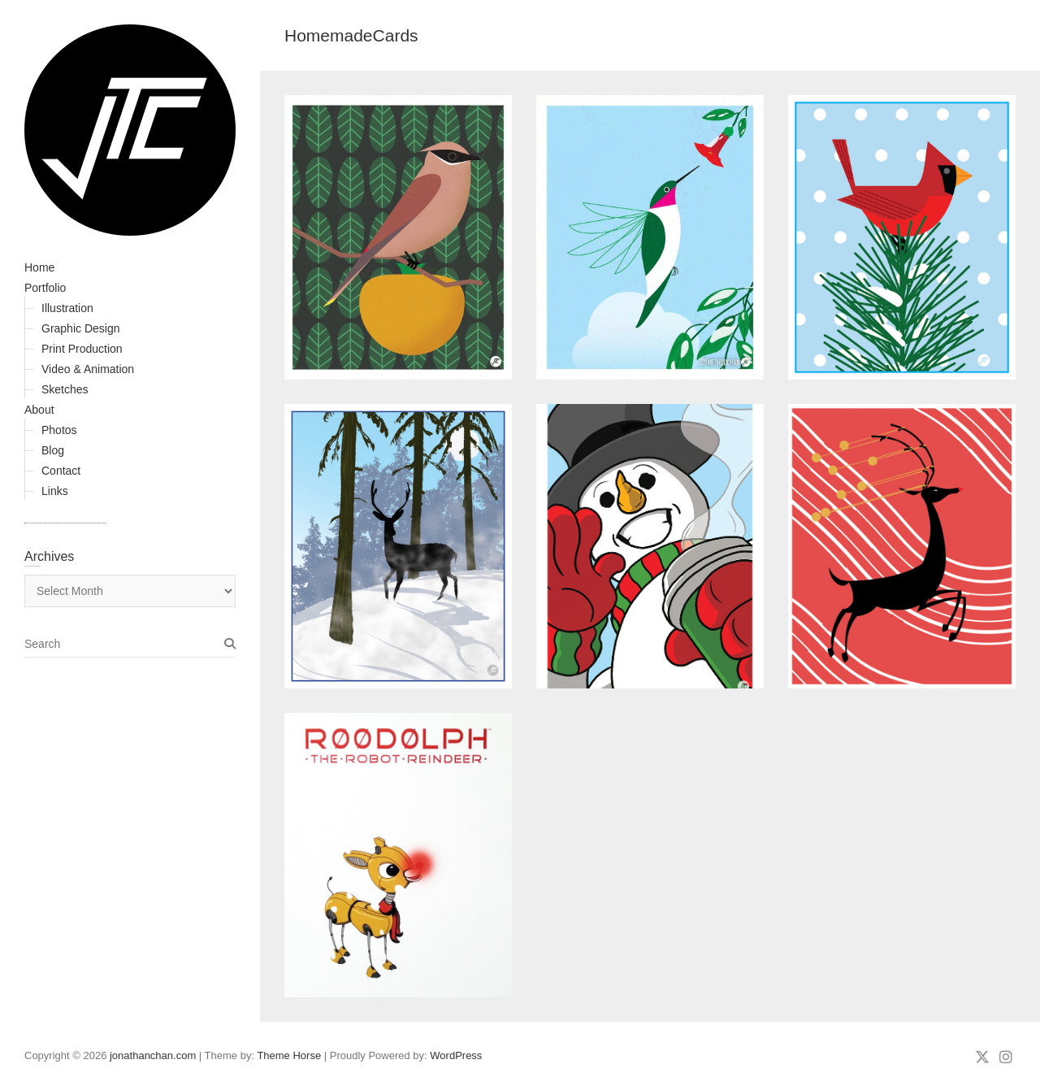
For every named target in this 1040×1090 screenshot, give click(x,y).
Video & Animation (87, 369)
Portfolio (45, 287)
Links (54, 490)
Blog (52, 450)
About (39, 409)
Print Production (82, 348)
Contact (60, 470)
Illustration (67, 308)
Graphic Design (80, 328)
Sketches (65, 389)
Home (39, 267)
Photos (59, 429)
